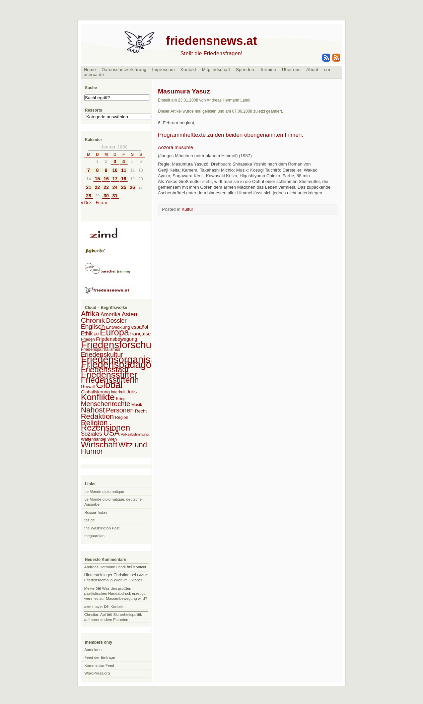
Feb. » (101, 202)
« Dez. (87, 202)
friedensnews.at (211, 41)
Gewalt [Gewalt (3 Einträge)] (88, 386)
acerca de (94, 74)
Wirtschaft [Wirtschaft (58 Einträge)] (99, 444)
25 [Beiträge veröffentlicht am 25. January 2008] (123, 187)
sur (327, 69)
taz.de (89, 520)
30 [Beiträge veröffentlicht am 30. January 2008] (106, 195)
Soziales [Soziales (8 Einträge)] (91, 434)
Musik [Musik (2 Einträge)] (136, 404)
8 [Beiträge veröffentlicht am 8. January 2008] (97, 170)
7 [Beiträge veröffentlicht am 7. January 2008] (88, 170)
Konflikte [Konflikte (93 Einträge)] (98, 397)
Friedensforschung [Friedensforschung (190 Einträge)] (121, 344)
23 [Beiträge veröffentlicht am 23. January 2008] (106, 187)
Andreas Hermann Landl (105, 567)
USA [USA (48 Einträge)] (111, 432)
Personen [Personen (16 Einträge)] (120, 410)
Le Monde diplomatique (104, 492)
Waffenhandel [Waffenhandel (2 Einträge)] (94, 439)
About (312, 69)
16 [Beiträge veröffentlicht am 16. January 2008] (106, 178)
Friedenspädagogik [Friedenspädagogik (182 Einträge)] (122, 364)
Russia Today (95, 512)
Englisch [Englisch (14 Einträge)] (93, 326)
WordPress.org (97, 673)
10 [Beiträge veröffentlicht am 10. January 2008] (114, 170)
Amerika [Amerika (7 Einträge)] (110, 314)
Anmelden (92, 650)
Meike (89, 588)
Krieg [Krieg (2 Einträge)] (121, 398)
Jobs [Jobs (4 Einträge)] (132, 391)
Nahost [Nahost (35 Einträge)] (93, 410)
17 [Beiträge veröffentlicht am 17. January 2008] (114, 178)
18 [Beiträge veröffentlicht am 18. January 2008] (123, 178)
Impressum (163, 69)
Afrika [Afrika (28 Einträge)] (90, 314)
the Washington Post (102, 528)
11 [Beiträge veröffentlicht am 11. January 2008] (123, 170)
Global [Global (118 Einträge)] (109, 385)
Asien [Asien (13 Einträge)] (129, 314)
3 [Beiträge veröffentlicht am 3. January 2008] (115, 161)
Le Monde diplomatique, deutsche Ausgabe (113, 501)
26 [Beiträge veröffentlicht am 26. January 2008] (132, 187)
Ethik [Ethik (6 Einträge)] (87, 333)
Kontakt (188, 69)
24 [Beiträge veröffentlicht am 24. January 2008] (114, 187)
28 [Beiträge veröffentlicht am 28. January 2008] (88, 195)
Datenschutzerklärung (124, 69)
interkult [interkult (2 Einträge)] (118, 392)
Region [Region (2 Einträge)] (121, 417)
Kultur (187, 209)
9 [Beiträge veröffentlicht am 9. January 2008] (106, 170)
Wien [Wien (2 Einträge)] (112, 439)
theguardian (94, 536)
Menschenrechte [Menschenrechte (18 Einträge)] (105, 403)
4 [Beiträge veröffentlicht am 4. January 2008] (123, 161)
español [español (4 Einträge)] (139, 327)
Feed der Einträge (99, 657)
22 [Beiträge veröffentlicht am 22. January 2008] (97, 187)
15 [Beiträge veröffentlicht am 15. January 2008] (97, 178)
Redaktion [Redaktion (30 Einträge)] (97, 416)
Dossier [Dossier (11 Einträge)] (116, 320)
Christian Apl (95, 615)
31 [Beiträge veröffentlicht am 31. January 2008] (114, 195)
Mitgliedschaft (216, 69)
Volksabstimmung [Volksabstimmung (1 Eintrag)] (135, 434)
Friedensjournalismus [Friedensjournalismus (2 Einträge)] (100, 349)
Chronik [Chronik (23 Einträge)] (93, 320)
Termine (268, 69)
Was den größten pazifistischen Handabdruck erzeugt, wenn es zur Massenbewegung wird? (115, 593)
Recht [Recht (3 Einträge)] (141, 410)
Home (90, 69)
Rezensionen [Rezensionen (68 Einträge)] (105, 427)
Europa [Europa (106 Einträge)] (114, 332)
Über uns (291, 69)
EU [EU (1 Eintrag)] (96, 334)
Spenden (245, 69)
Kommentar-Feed (99, 665)
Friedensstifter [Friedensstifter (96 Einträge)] (109, 375)
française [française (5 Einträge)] (140, 333)
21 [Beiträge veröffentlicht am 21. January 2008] (88, 187)
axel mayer (93, 606)
